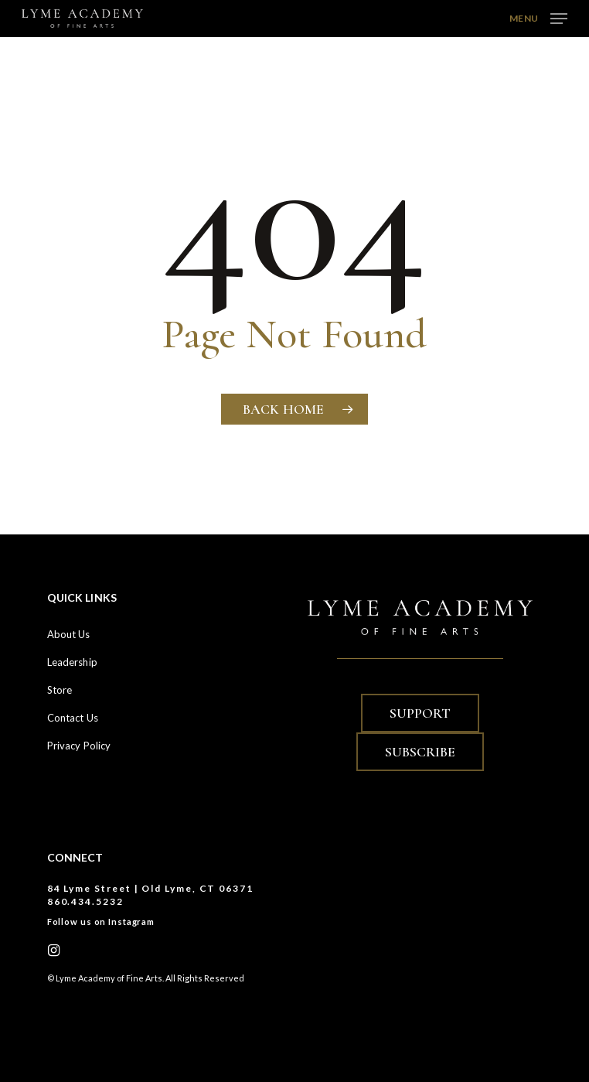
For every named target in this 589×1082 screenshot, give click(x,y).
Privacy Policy (79, 745)
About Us (68, 634)
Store (60, 690)
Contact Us (72, 718)
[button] (538, 17)
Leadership (72, 662)
